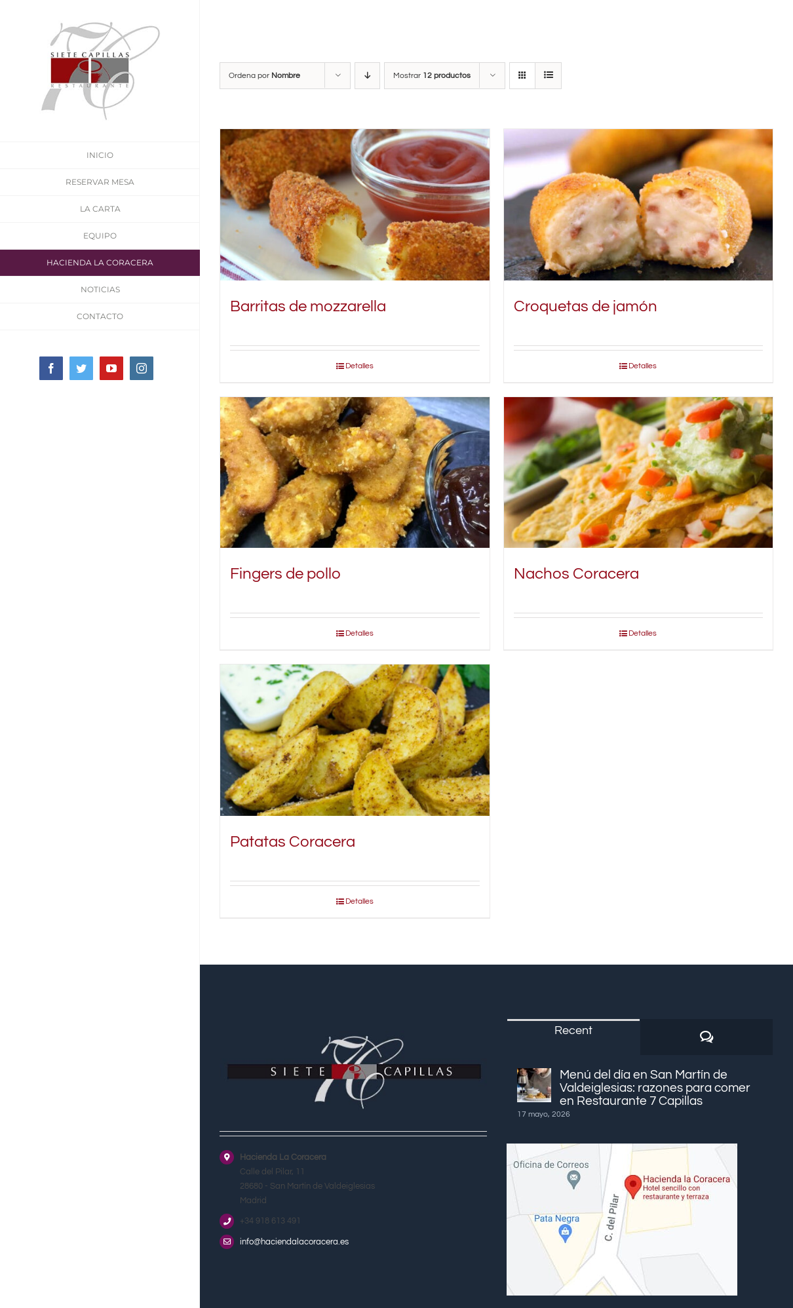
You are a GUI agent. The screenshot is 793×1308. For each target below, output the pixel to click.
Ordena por (264, 75)
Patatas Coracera (292, 842)
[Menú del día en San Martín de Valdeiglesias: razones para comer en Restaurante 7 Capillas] (534, 1085)
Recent (573, 1030)
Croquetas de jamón (585, 306)
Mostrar (432, 75)
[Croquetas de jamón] (638, 204)
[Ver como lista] (548, 75)
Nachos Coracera (576, 574)
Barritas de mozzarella (308, 306)
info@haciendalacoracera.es (294, 1241)
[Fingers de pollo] (355, 472)
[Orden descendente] (367, 75)
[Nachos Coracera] (638, 472)
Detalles (359, 366)
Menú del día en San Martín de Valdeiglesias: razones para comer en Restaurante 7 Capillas (655, 1087)
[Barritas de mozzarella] (355, 204)
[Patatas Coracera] (355, 740)
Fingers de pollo (285, 574)
